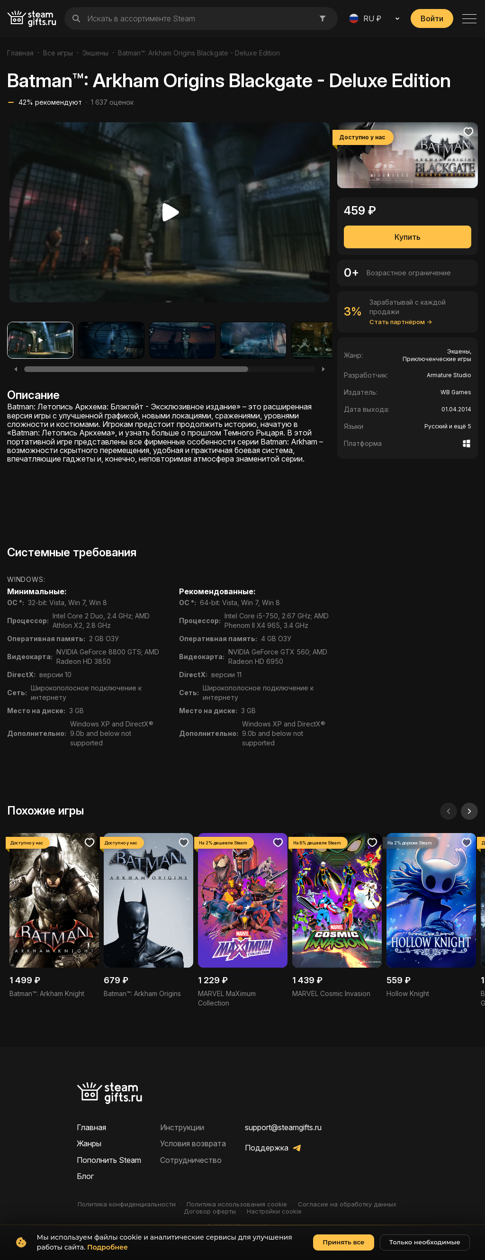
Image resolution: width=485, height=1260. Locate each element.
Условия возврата (193, 1143)
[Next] (323, 369)
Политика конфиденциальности (127, 1204)
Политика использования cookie (237, 1204)
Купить (408, 237)
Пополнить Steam (109, 1160)
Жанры (89, 1143)
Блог (85, 1176)
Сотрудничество (191, 1160)
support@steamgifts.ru (283, 1127)
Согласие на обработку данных (347, 1204)
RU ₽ (365, 18)
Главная (20, 53)
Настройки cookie (274, 1211)
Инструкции (182, 1127)
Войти (432, 18)
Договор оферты (210, 1211)
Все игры (58, 53)
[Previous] (15, 369)
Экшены (95, 53)
